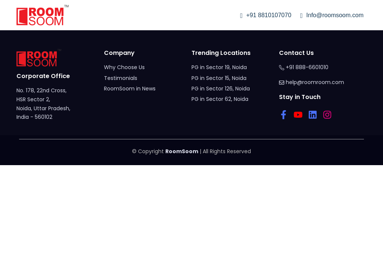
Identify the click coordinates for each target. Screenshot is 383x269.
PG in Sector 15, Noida (219, 78)
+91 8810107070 (265, 15)
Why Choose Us (124, 67)
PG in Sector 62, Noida (220, 99)
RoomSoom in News (130, 88)
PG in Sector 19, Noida (219, 67)
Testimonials (120, 78)
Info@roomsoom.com (332, 15)
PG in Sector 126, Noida (221, 88)
